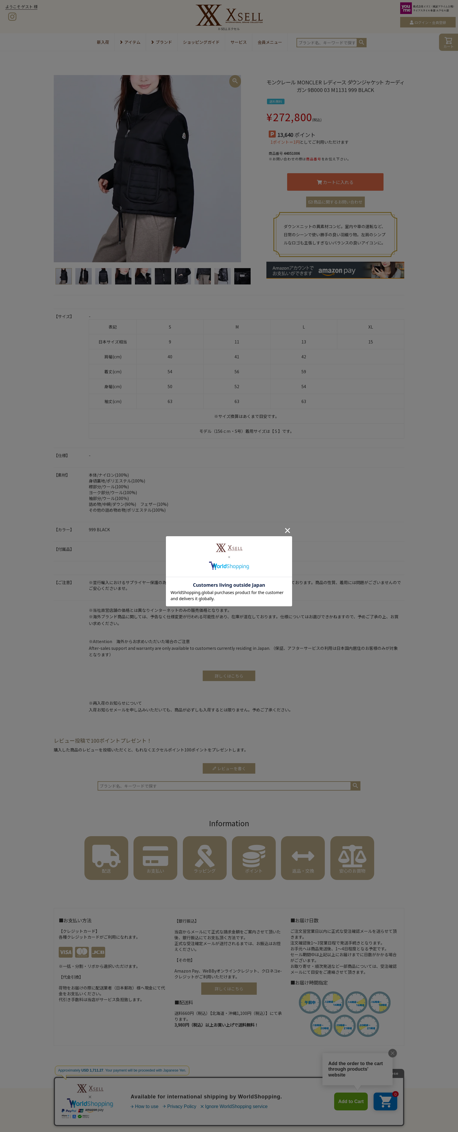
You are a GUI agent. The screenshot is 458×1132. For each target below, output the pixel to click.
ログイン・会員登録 (430, 22)
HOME (60, 1078)
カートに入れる (335, 182)
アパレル (76, 1078)
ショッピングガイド (201, 42)
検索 (361, 42)
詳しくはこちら (229, 989)
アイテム (130, 42)
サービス (238, 42)
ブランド (161, 42)
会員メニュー (270, 42)
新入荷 (103, 42)
